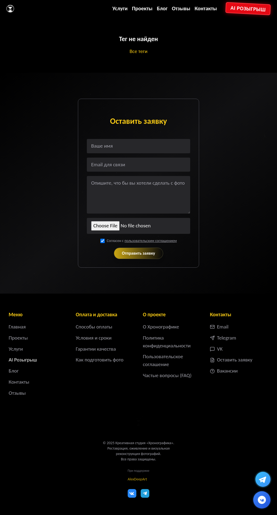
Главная (17, 327)
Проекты (142, 8)
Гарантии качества (96, 349)
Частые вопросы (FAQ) (167, 375)
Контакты (205, 8)
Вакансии (224, 371)
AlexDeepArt (137, 479)
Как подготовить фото (99, 360)
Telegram (223, 338)
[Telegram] (145, 493)
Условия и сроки (93, 338)
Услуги (119, 8)
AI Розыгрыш (248, 9)
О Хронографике (161, 327)
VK (216, 349)
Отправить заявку (138, 253)
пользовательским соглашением (150, 240)
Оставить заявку (231, 360)
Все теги (138, 51)
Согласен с (142, 240)
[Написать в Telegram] (263, 479)
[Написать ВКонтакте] (262, 500)
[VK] (132, 493)
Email (219, 327)
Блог (162, 8)
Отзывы (181, 8)
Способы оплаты (94, 327)
